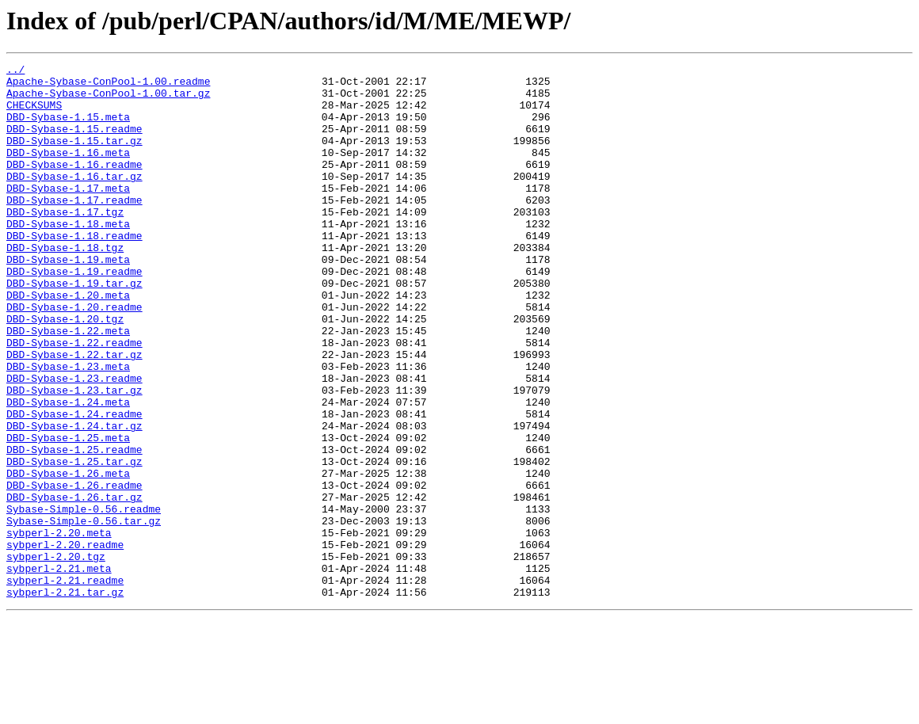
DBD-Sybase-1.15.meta (68, 128)
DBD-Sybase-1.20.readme (74, 356)
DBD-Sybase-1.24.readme (74, 485)
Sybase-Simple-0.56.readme (83, 599)
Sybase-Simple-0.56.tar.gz (83, 613)
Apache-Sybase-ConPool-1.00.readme (108, 85)
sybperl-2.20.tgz (55, 656)
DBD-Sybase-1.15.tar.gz (74, 157)
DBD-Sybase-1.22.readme (74, 399)
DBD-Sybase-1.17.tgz (65, 242)
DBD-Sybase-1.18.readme (74, 271)
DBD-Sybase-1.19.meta (68, 299)
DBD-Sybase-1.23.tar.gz (74, 456)
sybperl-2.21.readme (65, 684)
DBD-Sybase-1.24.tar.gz (74, 499)
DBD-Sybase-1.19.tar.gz (74, 328)
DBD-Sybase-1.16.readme (74, 185)
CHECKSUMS (34, 114)
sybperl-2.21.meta (59, 670)
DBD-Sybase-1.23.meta (68, 428)
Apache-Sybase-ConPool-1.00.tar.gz (108, 100)
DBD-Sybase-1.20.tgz (65, 371)
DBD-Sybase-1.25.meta (68, 513)
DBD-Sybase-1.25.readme (74, 527)
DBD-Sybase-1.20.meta (68, 342)
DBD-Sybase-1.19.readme (74, 314)
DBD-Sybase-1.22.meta (68, 385)
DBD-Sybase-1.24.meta (68, 470)
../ (15, 71)
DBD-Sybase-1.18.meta (68, 257)
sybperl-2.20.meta (59, 627)
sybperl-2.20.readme (65, 641)
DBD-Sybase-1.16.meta (68, 171)
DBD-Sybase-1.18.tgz (65, 285)
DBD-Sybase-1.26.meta (68, 556)
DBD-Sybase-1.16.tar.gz (74, 199)
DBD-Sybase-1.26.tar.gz (74, 584)
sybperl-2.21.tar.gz (65, 699)
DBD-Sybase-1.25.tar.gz (74, 542)
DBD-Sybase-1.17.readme (74, 228)
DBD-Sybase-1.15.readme (74, 142)
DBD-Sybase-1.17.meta (68, 214)
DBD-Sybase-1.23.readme (74, 442)
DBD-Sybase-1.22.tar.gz (74, 413)
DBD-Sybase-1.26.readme (74, 570)
